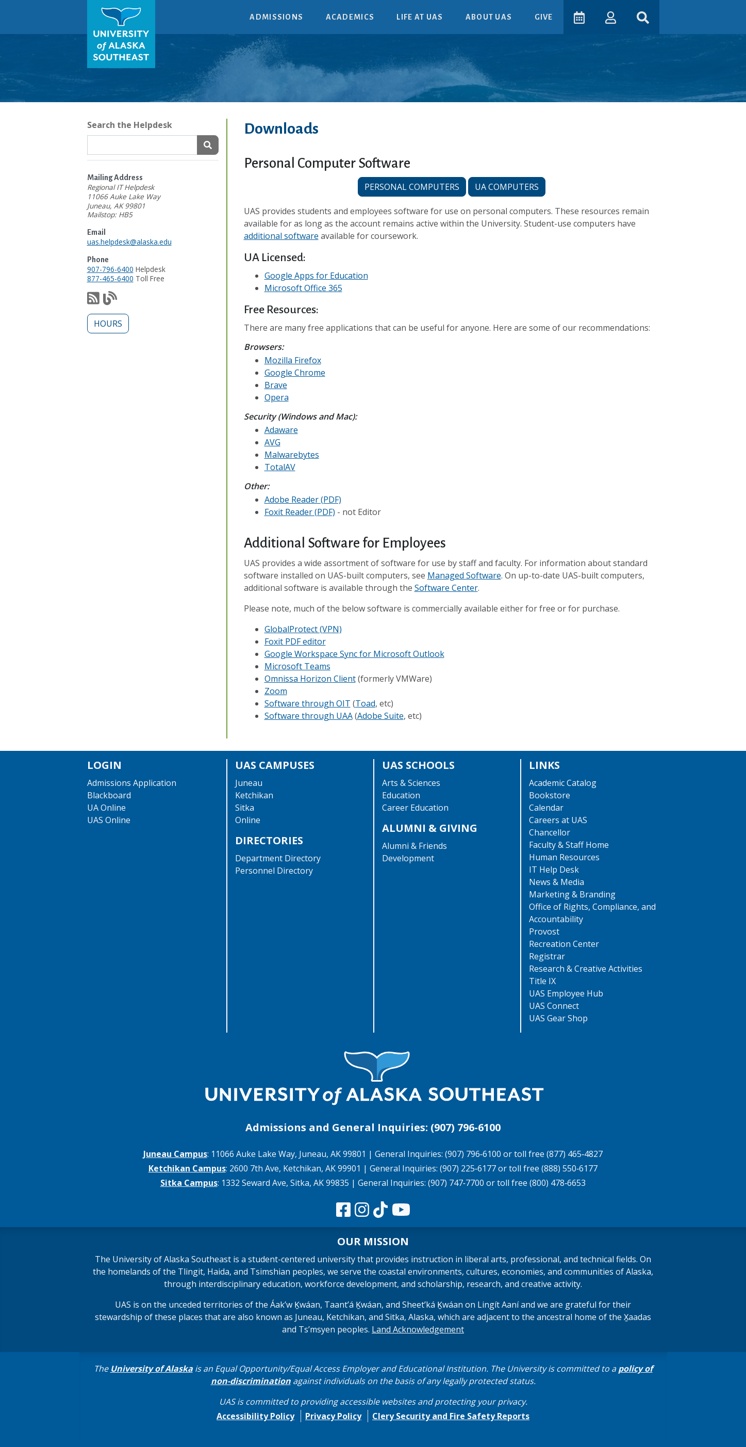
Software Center (446, 587)
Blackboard (109, 795)
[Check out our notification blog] (110, 301)
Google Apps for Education (316, 275)
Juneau (248, 783)
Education (401, 795)
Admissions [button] (277, 17)
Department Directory (278, 858)
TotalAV (279, 467)
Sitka (244, 807)
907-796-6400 (110, 269)
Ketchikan (254, 795)
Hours (108, 323)
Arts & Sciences (411, 783)
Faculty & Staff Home (569, 844)
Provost (544, 931)
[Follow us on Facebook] (343, 1210)
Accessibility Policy (255, 1416)
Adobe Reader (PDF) (302, 499)
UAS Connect (554, 1005)
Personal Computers (411, 186)
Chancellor (549, 832)
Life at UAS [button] (420, 17)
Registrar (547, 956)
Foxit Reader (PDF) (299, 512)
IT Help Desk (554, 869)
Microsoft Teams (297, 666)
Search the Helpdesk (129, 125)
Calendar (546, 807)
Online (247, 820)
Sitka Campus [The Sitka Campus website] (189, 1182)
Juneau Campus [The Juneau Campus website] (175, 1154)
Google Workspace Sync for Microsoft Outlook (354, 654)
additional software (281, 236)
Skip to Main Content (48, 10)
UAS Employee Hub (566, 993)
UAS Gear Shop (558, 1018)
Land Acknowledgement (418, 1329)
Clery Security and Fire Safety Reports (450, 1416)
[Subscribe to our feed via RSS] (93, 301)
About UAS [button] (490, 17)
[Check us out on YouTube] (401, 1210)
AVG (272, 442)
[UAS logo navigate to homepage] (121, 34)
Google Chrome (294, 372)
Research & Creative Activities (585, 968)
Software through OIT (307, 703)
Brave (275, 385)
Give (543, 17)
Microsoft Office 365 (303, 288)
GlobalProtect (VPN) (303, 629)
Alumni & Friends (414, 845)
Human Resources (564, 857)
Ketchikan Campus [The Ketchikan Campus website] (187, 1168)
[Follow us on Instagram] (362, 1210)
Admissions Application (131, 783)
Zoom (275, 691)
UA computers (507, 186)
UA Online (106, 807)
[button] (610, 16)
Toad (365, 703)
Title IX (542, 981)
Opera (276, 397)
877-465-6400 (110, 278)
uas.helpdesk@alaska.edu (129, 242)
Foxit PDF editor (295, 641)
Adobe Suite (380, 715)
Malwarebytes (291, 454)
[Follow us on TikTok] (380, 1210)
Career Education (415, 807)
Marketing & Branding (572, 894)
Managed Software (464, 575)
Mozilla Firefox (292, 360)
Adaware (281, 430)
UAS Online (108, 820)
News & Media (556, 882)
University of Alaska (151, 1368)
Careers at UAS (558, 820)
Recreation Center (564, 944)
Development (408, 858)
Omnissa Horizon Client (310, 678)
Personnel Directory (274, 870)
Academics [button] (350, 17)
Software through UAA (308, 715)
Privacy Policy (333, 1416)
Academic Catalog (562, 783)
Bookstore (549, 795)
